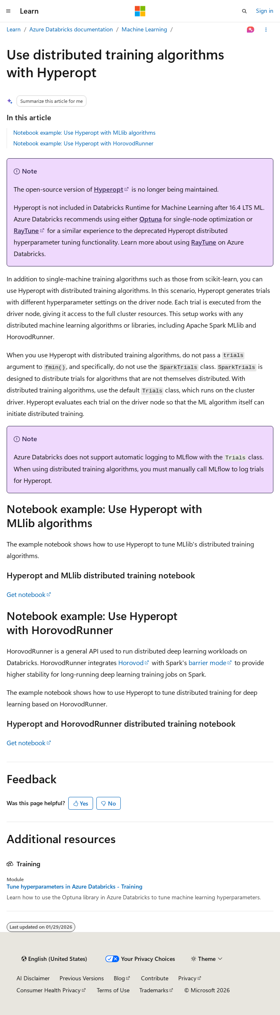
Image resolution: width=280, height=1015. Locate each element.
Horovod (131, 662)
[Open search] (244, 11)
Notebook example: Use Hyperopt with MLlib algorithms (84, 132)
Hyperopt (108, 189)
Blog (119, 978)
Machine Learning (144, 29)
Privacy (187, 978)
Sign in (264, 10)
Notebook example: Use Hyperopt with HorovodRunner (83, 143)
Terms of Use (113, 990)
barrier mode (207, 662)
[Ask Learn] (251, 29)
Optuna (150, 218)
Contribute (154, 978)
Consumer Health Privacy (49, 990)
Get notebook (26, 594)
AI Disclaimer (33, 978)
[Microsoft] (140, 11)
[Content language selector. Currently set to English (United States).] (54, 958)
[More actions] (266, 29)
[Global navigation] (8, 11)
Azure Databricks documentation (71, 29)
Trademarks (153, 990)
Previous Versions (82, 978)
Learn (14, 29)
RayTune (26, 230)
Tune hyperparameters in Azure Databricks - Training (74, 886)
